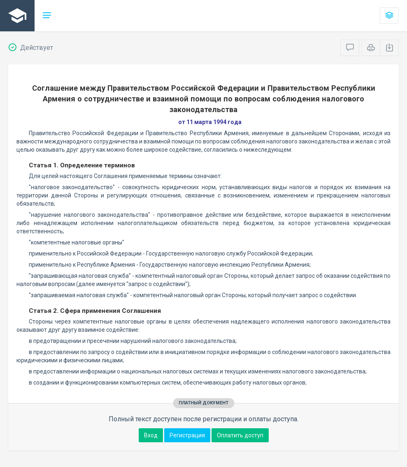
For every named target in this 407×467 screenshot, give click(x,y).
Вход (151, 435)
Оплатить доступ (240, 435)
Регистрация (187, 435)
